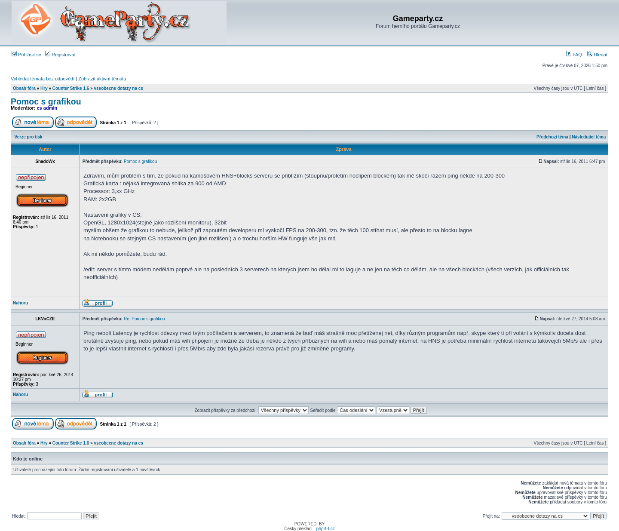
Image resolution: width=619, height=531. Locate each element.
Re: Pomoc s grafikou (144, 318)
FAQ (574, 54)
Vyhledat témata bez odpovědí (42, 78)
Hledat (597, 54)
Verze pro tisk (29, 137)
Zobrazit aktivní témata (102, 78)
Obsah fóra (24, 88)
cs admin (47, 107)
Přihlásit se (26, 54)
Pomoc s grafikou (46, 101)
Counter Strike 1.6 (70, 88)
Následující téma (589, 137)
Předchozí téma (552, 137)
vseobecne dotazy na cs (118, 88)
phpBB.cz (325, 528)
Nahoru (20, 303)
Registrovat (60, 54)
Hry (44, 88)
